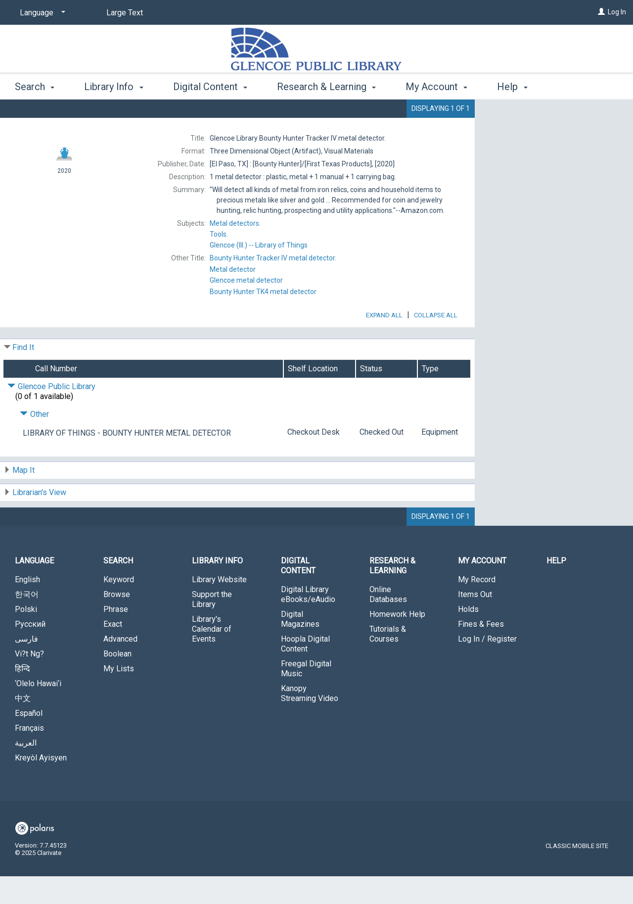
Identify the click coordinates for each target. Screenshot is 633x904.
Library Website (219, 607)
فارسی (26, 666)
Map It (23, 497)
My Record (477, 607)
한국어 (27, 622)
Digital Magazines (300, 646)
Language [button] (34, 588)
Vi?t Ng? (29, 681)
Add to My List (552, 135)
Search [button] (34, 87)
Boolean (117, 681)
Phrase (115, 637)
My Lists (118, 696)
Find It (23, 375)
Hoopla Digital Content (305, 671)
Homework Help (397, 642)
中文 (23, 726)
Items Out (475, 622)
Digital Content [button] (210, 87)
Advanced (120, 666)
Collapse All (435, 343)
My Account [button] (436, 87)
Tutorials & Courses (387, 661)
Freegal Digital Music (306, 696)
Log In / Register (487, 666)
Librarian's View (39, 520)
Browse (116, 622)
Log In (617, 12)
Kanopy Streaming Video (309, 721)
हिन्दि (22, 696)
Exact (112, 651)
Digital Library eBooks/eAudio (308, 622)
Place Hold (530, 114)
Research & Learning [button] (326, 87)
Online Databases (388, 622)
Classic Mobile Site (576, 873)
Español (29, 741)
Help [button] (512, 87)
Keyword (118, 607)
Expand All (384, 343)
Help (556, 588)
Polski (26, 637)
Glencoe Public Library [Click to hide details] (51, 414)
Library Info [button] (113, 87)
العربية (26, 770)
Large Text (124, 12)
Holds (468, 637)
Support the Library (212, 627)
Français (29, 755)
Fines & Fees (481, 651)
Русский (30, 651)
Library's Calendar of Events (211, 656)
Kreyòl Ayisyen (41, 785)
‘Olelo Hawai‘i (38, 711)
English (27, 607)
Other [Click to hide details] (34, 442)
